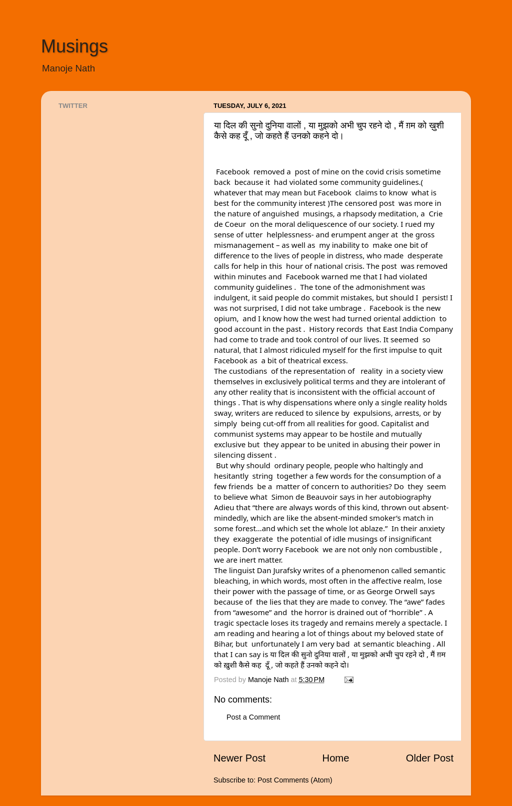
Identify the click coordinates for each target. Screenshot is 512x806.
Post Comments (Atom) (295, 780)
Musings (74, 46)
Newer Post (240, 758)
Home (336, 758)
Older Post (430, 758)
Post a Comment (253, 717)
